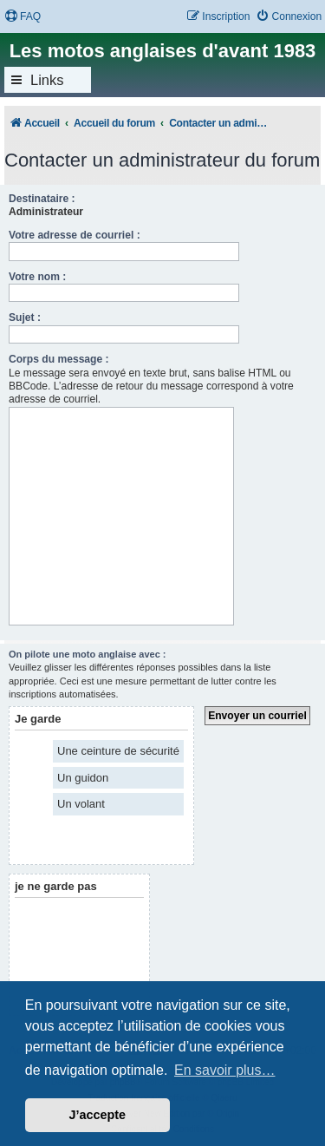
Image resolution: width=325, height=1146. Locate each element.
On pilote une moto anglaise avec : (87, 654)
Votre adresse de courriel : (74, 235)
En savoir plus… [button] (225, 1070)
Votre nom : (37, 277)
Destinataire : (42, 199)
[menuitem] (22, 17)
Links (47, 80)
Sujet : (25, 317)
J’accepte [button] (98, 1115)
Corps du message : (59, 359)
